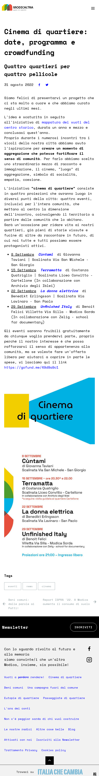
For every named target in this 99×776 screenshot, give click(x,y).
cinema (46, 586)
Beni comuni (13, 687)
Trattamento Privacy (20, 750)
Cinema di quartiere (66, 677)
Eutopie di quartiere (21, 698)
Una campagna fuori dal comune (52, 687)
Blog (71, 729)
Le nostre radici (18, 729)
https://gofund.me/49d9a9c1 (31, 367)
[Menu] (90, 8)
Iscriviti (83, 627)
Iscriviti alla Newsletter (58, 740)
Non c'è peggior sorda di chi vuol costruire (41, 719)
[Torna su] (49, 760)
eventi (12, 586)
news (29, 586)
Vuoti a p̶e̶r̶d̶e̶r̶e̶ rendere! (24, 677)
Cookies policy (53, 750)
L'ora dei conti (17, 708)
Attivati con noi (18, 740)
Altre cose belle (50, 729)
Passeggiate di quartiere (64, 698)
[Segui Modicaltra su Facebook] (89, 648)
